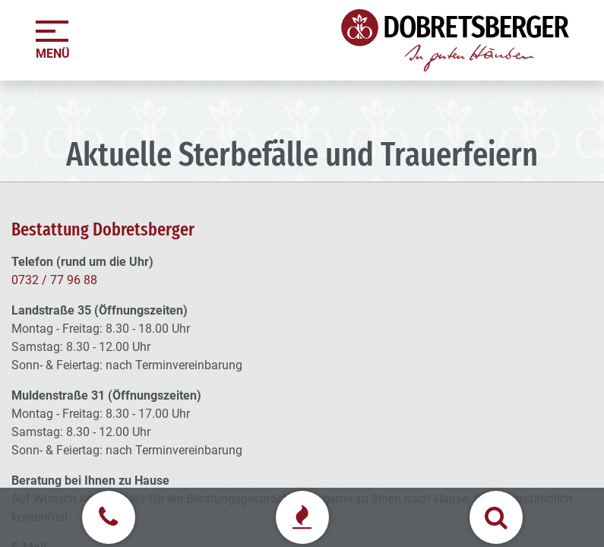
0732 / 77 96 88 (54, 280)
